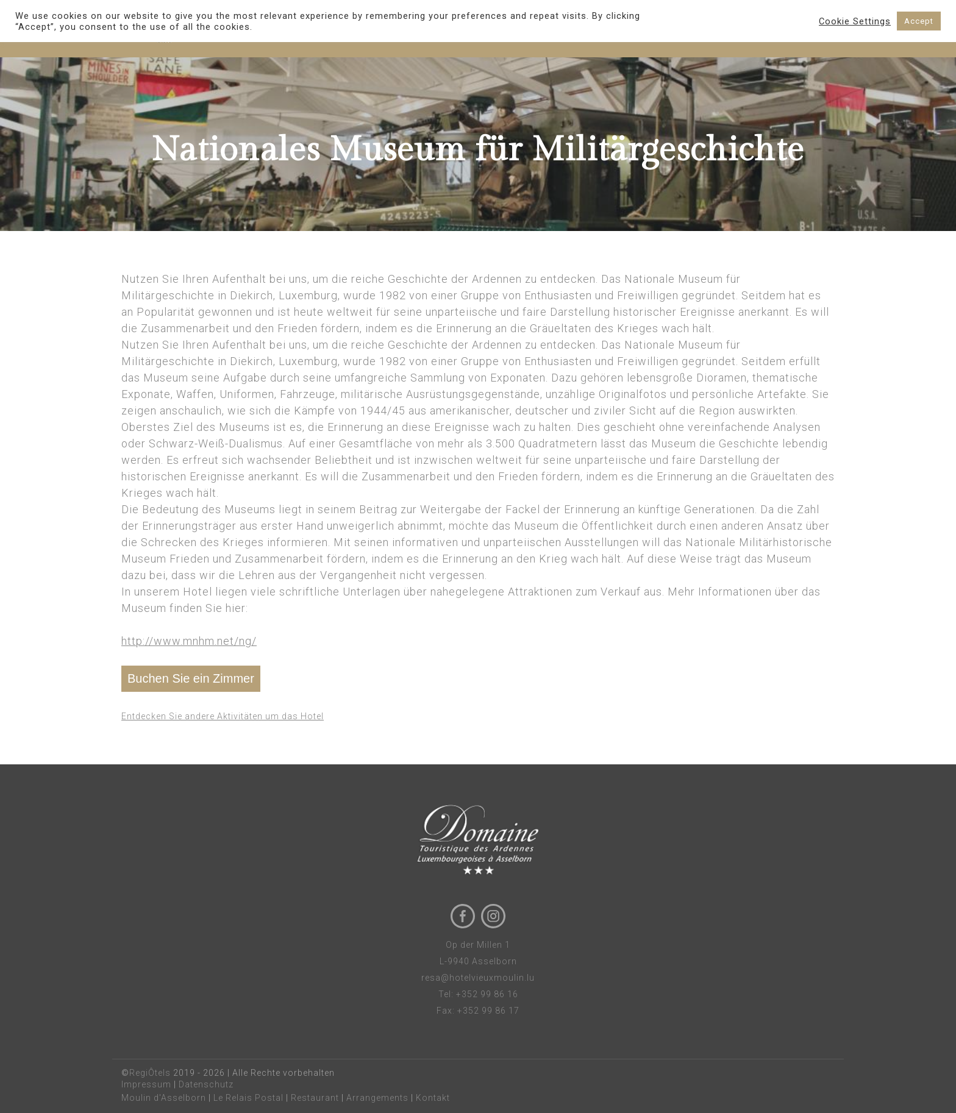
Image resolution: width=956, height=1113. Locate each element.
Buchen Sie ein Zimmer (190, 678)
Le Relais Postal (248, 1098)
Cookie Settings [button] (855, 21)
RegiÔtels (150, 1073)
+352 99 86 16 (487, 994)
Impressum (146, 1084)
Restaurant (315, 1098)
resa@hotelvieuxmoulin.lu (478, 978)
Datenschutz (206, 1084)
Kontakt (433, 1098)
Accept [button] (918, 21)
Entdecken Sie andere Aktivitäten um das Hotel (222, 716)
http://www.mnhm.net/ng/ (189, 641)
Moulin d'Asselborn (163, 1098)
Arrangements (377, 1098)
